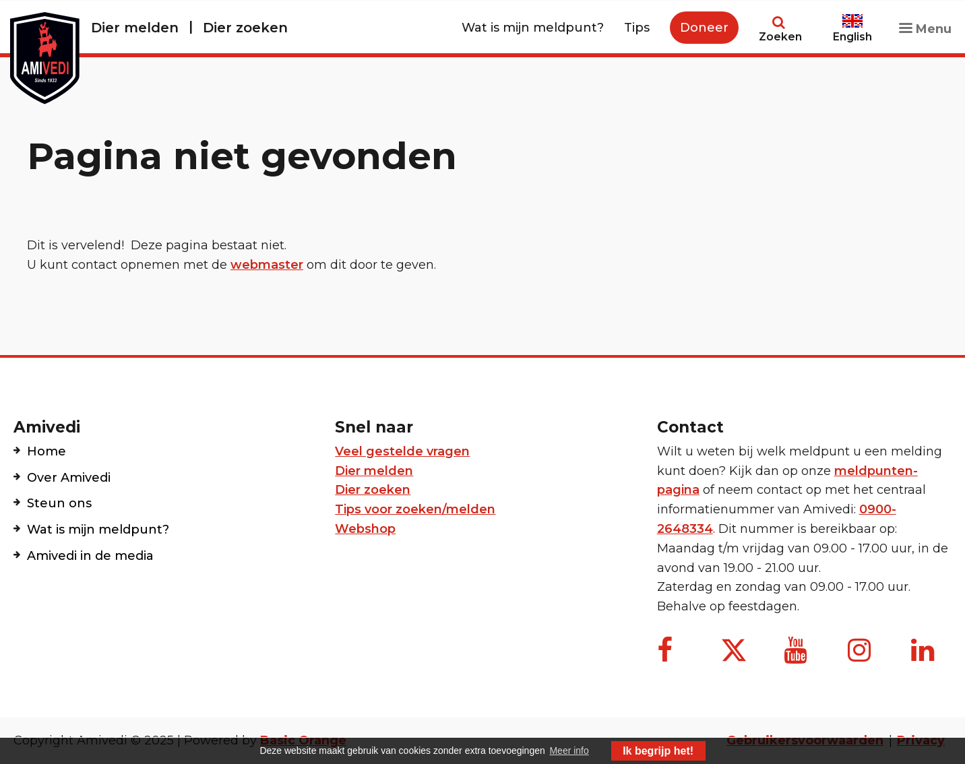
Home (46, 451)
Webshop (365, 528)
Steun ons (59, 503)
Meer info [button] (568, 750)
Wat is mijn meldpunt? (533, 27)
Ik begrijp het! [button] (658, 751)
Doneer (704, 27)
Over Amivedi (69, 477)
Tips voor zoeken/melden (415, 509)
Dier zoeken (245, 28)
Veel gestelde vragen (402, 451)
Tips (637, 27)
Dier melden (135, 28)
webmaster (266, 264)
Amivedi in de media (90, 555)
